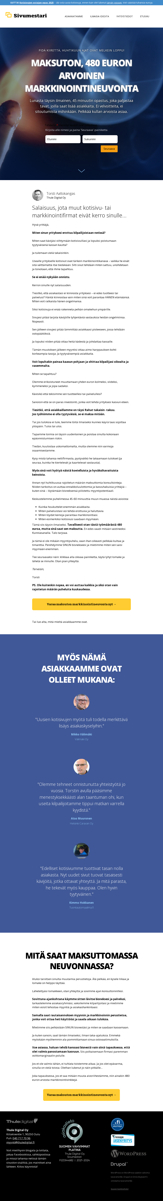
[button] (81, 604)
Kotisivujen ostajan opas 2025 (37, 2)
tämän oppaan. (114, 2)
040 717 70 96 (21, 1138)
